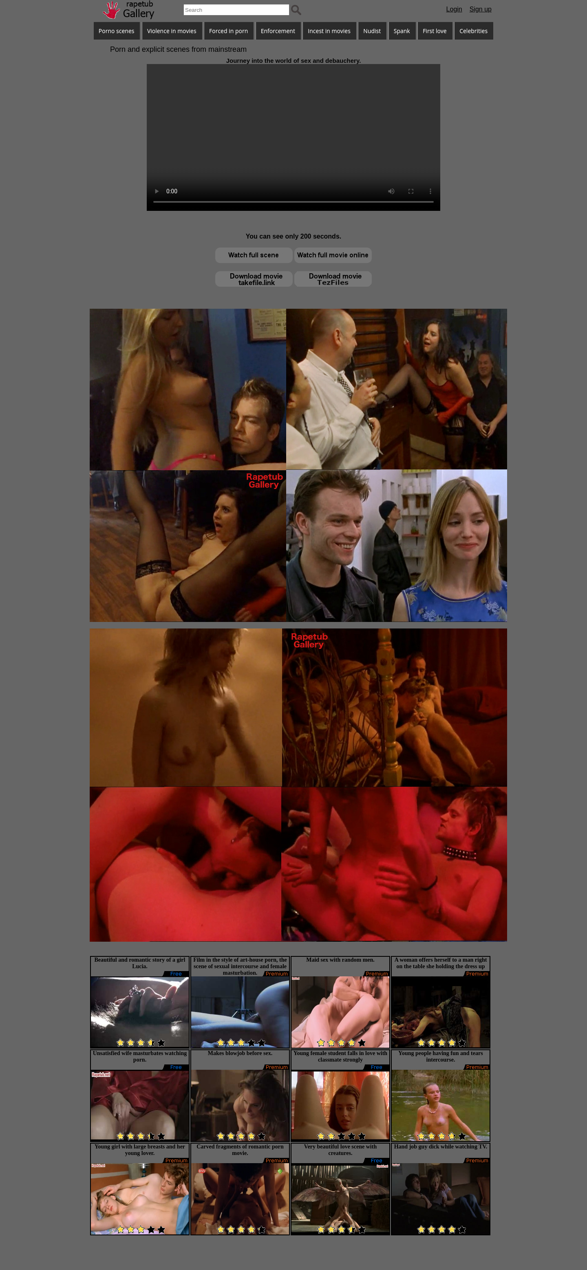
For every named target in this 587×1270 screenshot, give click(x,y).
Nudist (372, 31)
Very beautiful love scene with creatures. (340, 1150)
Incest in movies (329, 31)
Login (454, 9)
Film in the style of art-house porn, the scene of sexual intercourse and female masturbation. (240, 966)
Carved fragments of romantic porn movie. (240, 1150)
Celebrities (473, 31)
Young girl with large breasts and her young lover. (140, 1150)
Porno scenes (117, 31)
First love (435, 31)
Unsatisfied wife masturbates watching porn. (140, 1056)
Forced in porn (228, 31)
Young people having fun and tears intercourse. (440, 1056)
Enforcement (278, 31)
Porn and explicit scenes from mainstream (178, 49)
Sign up (481, 9)
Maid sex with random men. (340, 960)
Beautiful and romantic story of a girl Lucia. (140, 963)
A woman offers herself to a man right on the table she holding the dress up (441, 963)
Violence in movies (171, 31)
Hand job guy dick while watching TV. (441, 1147)
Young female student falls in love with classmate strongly (340, 1056)
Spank (402, 31)
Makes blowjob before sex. (240, 1053)
